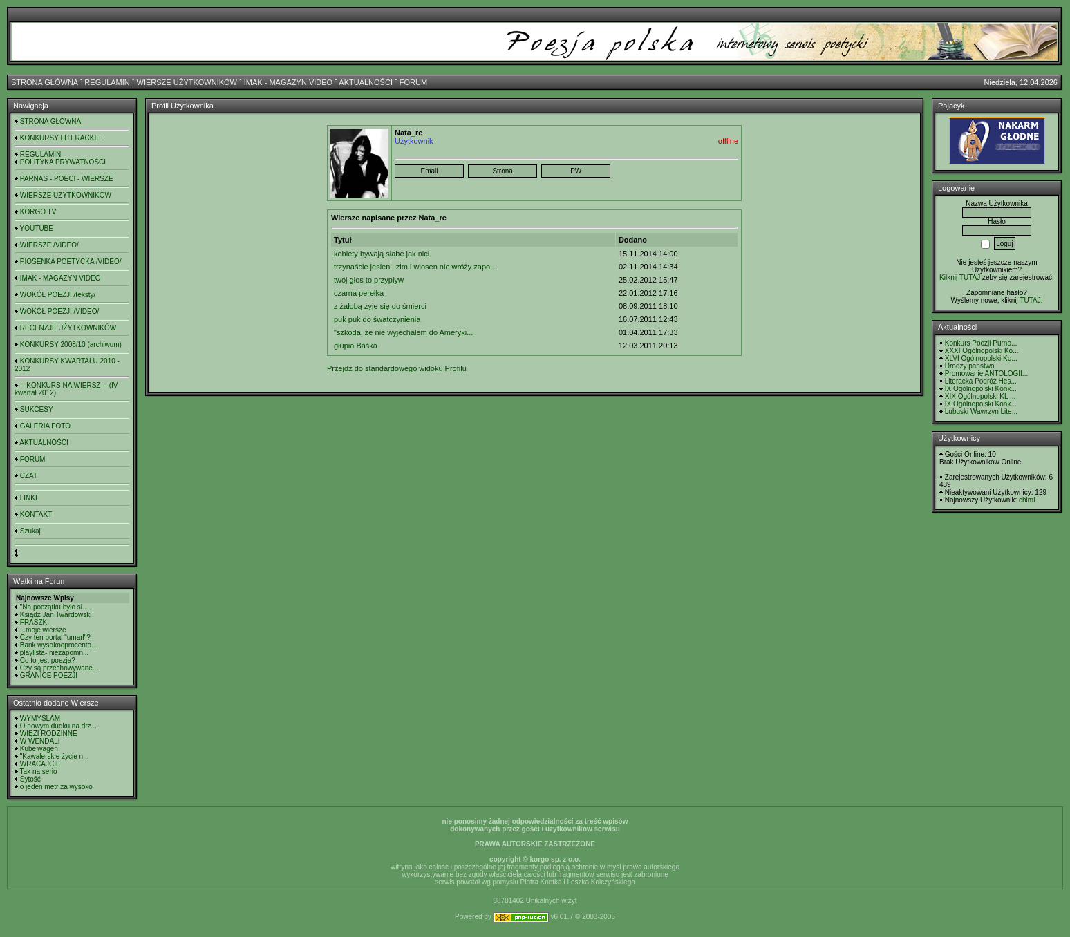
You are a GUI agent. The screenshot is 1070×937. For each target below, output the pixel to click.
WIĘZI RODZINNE (48, 733)
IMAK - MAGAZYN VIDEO (288, 82)
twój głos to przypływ (369, 280)
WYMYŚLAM (40, 718)
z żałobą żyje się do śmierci (380, 306)
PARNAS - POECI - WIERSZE (66, 178)
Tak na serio (38, 771)
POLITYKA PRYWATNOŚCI (63, 162)
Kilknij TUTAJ (959, 277)
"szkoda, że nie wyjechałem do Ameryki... (403, 332)
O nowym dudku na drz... (58, 726)
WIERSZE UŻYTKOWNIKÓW (187, 82)
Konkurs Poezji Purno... (981, 343)
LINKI (28, 498)
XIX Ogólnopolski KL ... (980, 396)
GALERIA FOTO (45, 426)
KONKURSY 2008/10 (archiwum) (71, 344)
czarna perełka (359, 293)
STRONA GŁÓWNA (44, 82)
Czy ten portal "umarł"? (55, 637)
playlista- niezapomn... (54, 652)
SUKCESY (36, 409)
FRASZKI (34, 622)
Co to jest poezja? (47, 660)
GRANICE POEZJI (48, 675)
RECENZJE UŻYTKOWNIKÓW (68, 328)
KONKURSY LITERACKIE (60, 138)
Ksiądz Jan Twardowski (56, 614)
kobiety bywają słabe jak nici (381, 253)
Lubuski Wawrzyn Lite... (981, 411)
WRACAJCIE (40, 764)
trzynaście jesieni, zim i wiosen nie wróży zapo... (415, 267)
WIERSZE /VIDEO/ (49, 245)
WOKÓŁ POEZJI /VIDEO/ (59, 311)
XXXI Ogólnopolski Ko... (982, 350)
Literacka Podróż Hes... (981, 381)
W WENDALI (40, 741)
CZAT (28, 476)
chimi (1027, 500)
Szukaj (30, 531)
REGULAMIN (106, 82)
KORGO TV (38, 212)
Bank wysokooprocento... (58, 645)
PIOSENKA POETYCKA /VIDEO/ (71, 261)
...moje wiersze (43, 630)
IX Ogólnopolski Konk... (981, 388)
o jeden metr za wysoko (56, 787)
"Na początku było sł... (54, 607)
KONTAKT (36, 514)
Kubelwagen (39, 749)
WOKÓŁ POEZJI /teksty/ (57, 295)
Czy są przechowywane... (59, 668)
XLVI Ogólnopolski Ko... (981, 358)
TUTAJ (1030, 300)
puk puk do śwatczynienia (377, 319)
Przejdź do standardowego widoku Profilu (397, 368)
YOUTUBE (36, 228)
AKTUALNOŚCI (366, 82)
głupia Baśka (355, 345)
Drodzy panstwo (970, 366)
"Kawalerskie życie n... (54, 756)
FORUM (413, 82)
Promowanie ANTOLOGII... (986, 373)
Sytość (30, 779)
